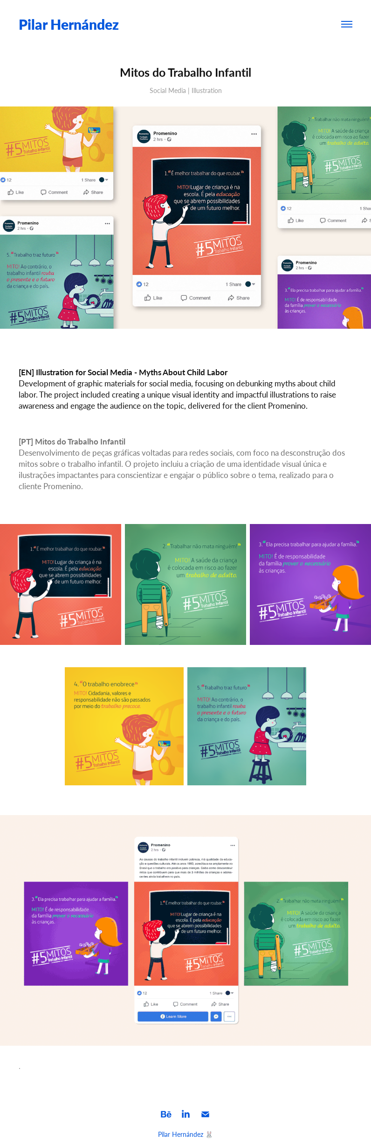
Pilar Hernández (69, 24)
